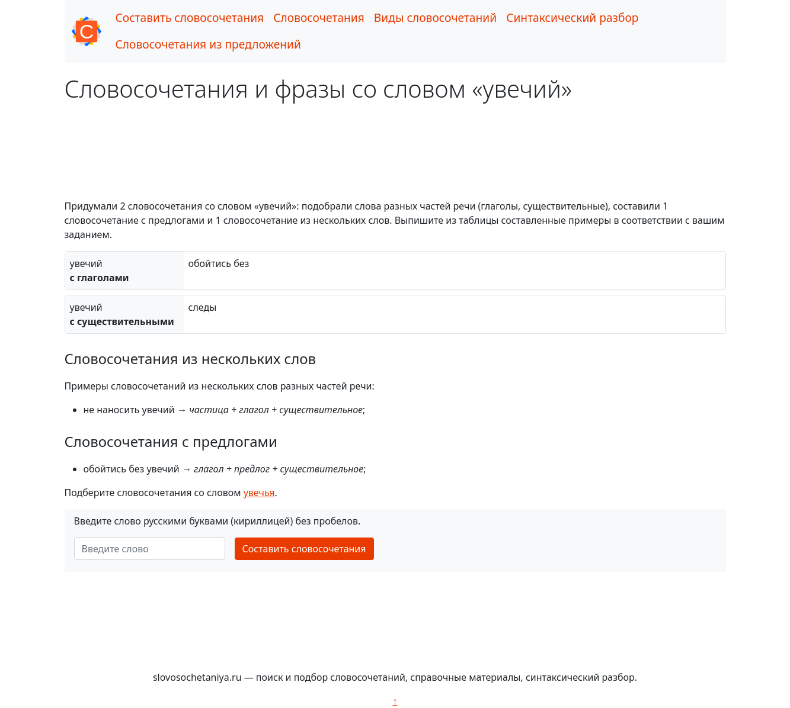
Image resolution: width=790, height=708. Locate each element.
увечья (259, 492)
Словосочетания (318, 17)
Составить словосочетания (190, 17)
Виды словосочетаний (435, 17)
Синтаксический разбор (572, 17)
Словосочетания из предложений (208, 44)
